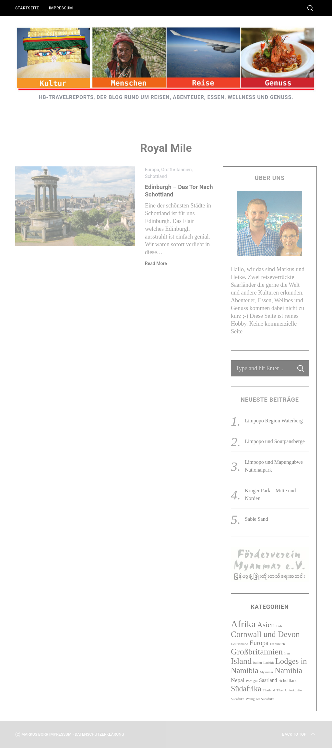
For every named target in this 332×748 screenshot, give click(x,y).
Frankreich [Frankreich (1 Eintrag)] (277, 644)
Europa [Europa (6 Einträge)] (259, 642)
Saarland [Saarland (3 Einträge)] (268, 680)
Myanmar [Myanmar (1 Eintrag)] (266, 672)
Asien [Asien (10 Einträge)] (266, 624)
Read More (156, 263)
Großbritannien (176, 169)
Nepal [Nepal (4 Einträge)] (237, 680)
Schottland (156, 176)
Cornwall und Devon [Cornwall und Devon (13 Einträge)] (265, 634)
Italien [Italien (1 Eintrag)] (257, 662)
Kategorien (270, 606)
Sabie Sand (256, 519)
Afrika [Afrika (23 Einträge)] (243, 624)
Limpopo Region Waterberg (274, 420)
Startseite (27, 8)
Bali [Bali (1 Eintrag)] (279, 626)
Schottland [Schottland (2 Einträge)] (288, 680)
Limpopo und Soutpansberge (275, 441)
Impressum (61, 8)
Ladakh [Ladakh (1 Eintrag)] (268, 662)
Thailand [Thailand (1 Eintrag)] (269, 690)
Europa (152, 169)
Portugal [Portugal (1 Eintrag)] (251, 681)
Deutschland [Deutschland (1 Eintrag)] (239, 644)
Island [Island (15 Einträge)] (241, 661)
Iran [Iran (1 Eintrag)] (287, 653)
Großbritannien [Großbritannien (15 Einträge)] (257, 651)
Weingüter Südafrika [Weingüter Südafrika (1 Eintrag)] (260, 699)
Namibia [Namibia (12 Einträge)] (288, 670)
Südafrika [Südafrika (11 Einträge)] (246, 688)
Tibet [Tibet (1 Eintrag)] (280, 690)
